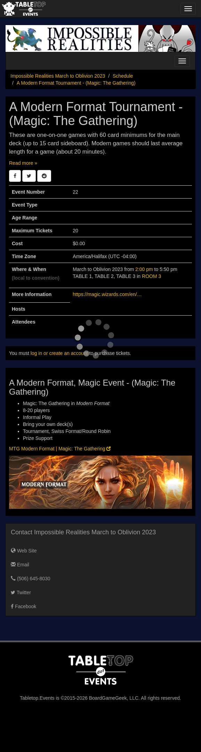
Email (20, 564)
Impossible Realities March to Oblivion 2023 (57, 76)
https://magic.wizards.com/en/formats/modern (107, 294)
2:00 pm (144, 269)
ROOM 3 (151, 276)
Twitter (21, 592)
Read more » (23, 163)
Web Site (24, 550)
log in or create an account (59, 353)
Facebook (23, 606)
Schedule (123, 76)
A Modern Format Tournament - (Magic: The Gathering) (76, 83)
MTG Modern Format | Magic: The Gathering (60, 448)
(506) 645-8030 (30, 578)
